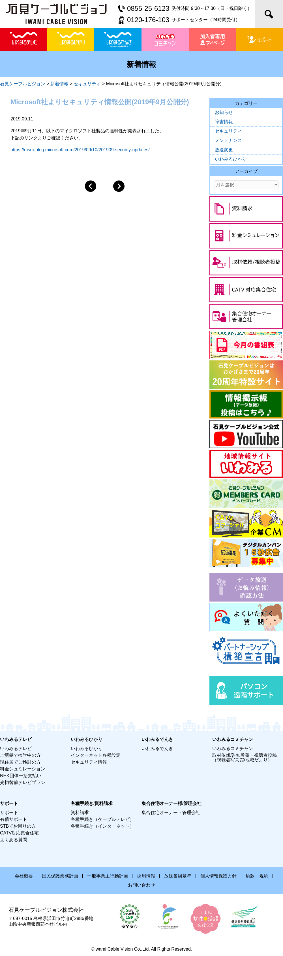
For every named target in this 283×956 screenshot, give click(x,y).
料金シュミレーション (22, 768)
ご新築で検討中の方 (20, 755)
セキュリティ (228, 131)
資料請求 (80, 812)
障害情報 (224, 121)
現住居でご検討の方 (20, 762)
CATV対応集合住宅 (19, 832)
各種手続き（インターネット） (102, 826)
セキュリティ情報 (89, 762)
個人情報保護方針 (218, 876)
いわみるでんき (157, 748)
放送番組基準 (177, 876)
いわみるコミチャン (232, 748)
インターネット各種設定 (96, 755)
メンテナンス (228, 140)
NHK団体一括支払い (20, 775)
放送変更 (224, 149)
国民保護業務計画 (60, 876)
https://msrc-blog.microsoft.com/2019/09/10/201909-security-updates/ (80, 149)
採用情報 (146, 876)
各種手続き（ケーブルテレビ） (102, 819)
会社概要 (24, 876)
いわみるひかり (230, 159)
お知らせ (224, 112)
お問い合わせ (141, 885)
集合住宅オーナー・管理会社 (171, 812)
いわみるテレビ (16, 748)
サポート (9, 812)
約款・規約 (257, 876)
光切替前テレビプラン (22, 782)
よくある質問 (13, 839)
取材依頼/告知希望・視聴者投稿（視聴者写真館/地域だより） (244, 757)
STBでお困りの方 (18, 826)
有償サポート (13, 819)
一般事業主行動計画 (107, 876)
